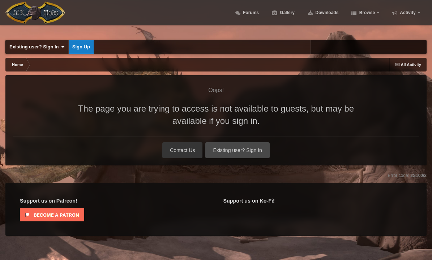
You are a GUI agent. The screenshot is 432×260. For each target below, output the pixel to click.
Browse (367, 18)
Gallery (287, 18)
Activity (408, 18)
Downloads (326, 18)
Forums (250, 18)
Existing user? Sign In (37, 47)
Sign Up (81, 46)
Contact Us (182, 150)
